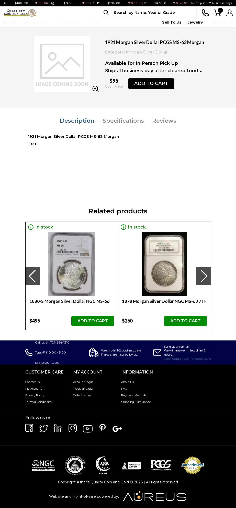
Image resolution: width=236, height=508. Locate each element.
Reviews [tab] (164, 120)
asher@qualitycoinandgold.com (187, 358)
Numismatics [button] (36, 22)
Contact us (32, 382)
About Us (127, 382)
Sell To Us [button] (171, 22)
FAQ (124, 388)
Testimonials (220, 22)
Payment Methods (133, 395)
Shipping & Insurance (136, 402)
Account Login (83, 382)
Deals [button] (93, 22)
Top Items (115, 22)
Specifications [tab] (123, 120)
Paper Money (68, 22)
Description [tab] (77, 120)
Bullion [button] (10, 22)
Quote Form (144, 22)
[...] (149, 12)
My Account (33, 388)
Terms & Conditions (38, 402)
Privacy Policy (34, 395)
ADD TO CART (151, 83)
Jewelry (195, 22)
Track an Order (83, 388)
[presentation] (32, 276)
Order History (82, 395)
